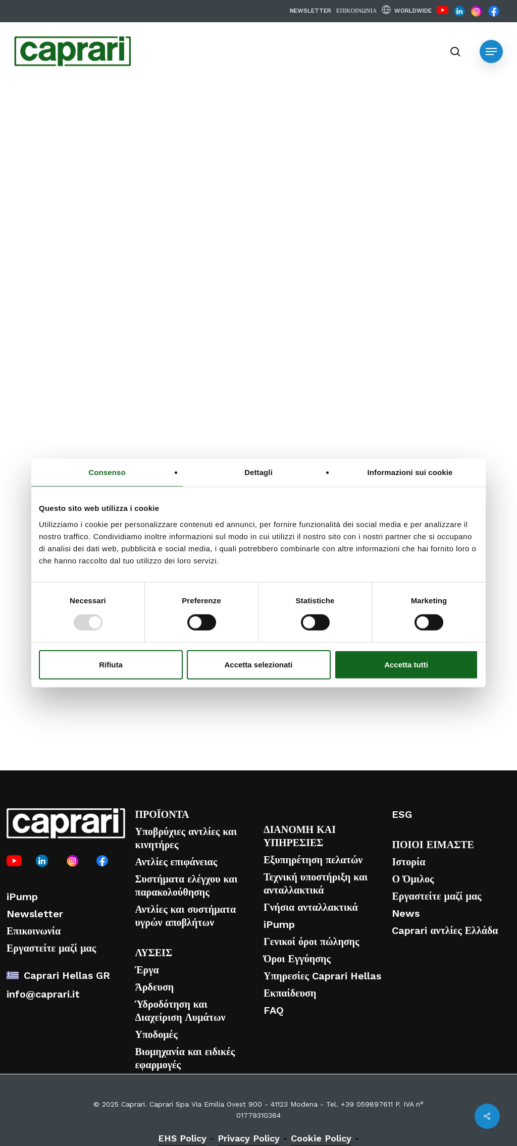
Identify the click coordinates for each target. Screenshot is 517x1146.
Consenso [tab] (106, 472)
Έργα (147, 970)
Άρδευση (154, 987)
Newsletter (35, 914)
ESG (402, 814)
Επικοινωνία (34, 931)
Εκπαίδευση (290, 993)
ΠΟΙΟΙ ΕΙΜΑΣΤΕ (433, 845)
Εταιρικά (63, 117)
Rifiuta (111, 664)
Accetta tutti (406, 664)
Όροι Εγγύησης (297, 959)
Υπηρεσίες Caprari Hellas (322, 976)
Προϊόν (160, 117)
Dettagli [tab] (258, 472)
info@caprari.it (43, 994)
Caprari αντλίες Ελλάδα (445, 930)
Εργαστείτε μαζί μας (51, 948)
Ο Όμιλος (413, 879)
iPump (22, 897)
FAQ (274, 1010)
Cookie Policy (321, 1138)
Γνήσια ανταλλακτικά (311, 907)
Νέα (114, 117)
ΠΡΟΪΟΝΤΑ (162, 814)
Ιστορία (408, 862)
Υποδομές (156, 1034)
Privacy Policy (249, 1138)
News (406, 913)
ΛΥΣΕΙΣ (153, 953)
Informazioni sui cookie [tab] (410, 472)
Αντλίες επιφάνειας (176, 862)
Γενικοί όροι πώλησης (311, 941)
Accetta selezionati (258, 664)
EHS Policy (182, 1138)
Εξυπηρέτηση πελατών (313, 860)
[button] (491, 51)
